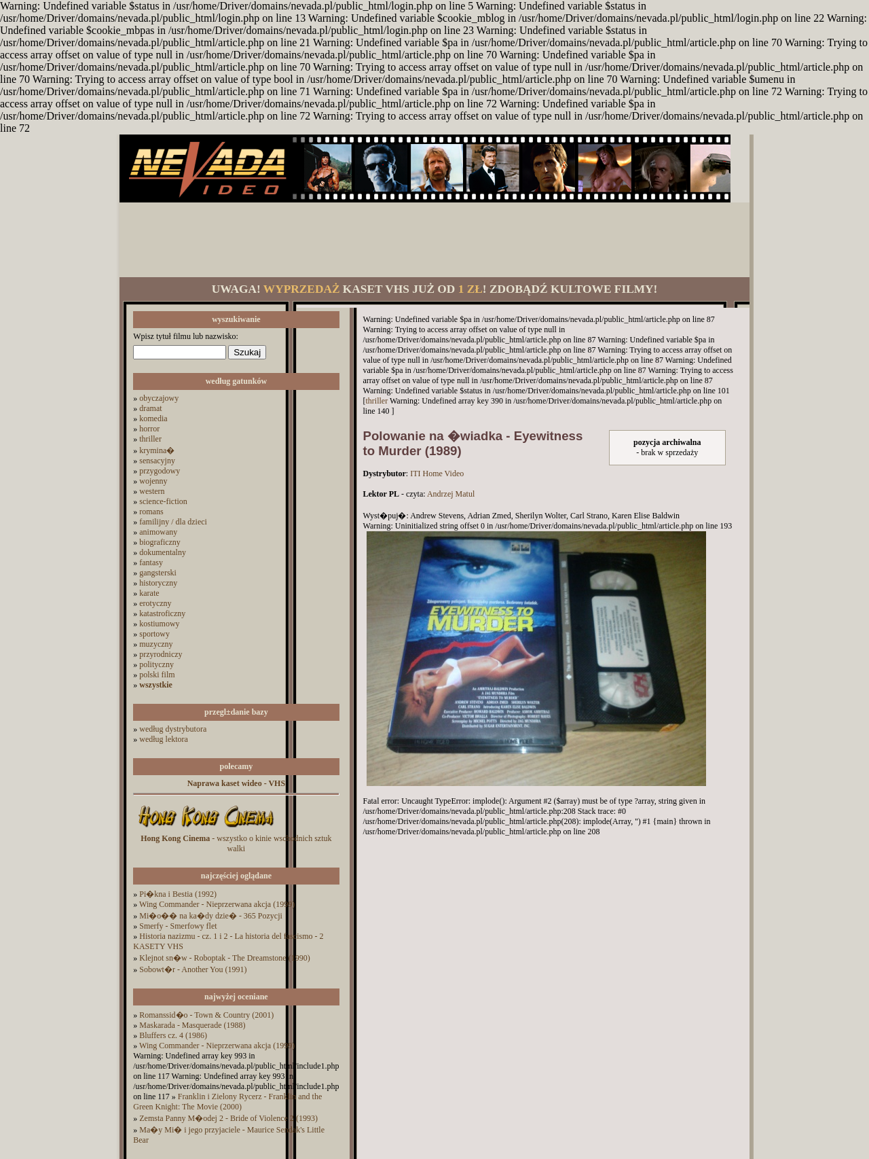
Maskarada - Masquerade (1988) (192, 1025)
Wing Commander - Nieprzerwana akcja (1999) (217, 904)
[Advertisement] (434, 239)
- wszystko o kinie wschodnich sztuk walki (236, 843)
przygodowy (159, 471)
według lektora (163, 739)
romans (151, 511)
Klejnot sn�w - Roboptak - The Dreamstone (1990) (224, 958)
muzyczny (155, 644)
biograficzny (160, 542)
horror (149, 428)
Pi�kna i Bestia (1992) (178, 894)
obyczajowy (159, 398)
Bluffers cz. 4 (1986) (173, 1035)
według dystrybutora (172, 729)
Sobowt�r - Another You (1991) (192, 969)
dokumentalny (162, 552)
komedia (153, 418)
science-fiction (163, 501)
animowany (158, 532)
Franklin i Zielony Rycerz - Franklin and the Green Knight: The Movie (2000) (227, 1101)
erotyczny (155, 603)
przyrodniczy (160, 654)
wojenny (153, 481)
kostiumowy (159, 623)
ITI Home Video (437, 473)
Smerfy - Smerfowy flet (178, 926)
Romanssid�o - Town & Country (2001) (206, 1015)
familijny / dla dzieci (173, 522)
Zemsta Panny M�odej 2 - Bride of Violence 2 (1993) (228, 1118)
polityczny (156, 664)
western (151, 491)
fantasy (151, 562)
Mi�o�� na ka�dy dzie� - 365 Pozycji (210, 916)
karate (149, 593)
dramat (150, 408)
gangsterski (158, 572)
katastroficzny (162, 613)
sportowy (154, 634)
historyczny (158, 583)
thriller (150, 439)
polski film (156, 674)
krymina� (156, 450)
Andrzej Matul (451, 494)
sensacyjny (157, 460)
